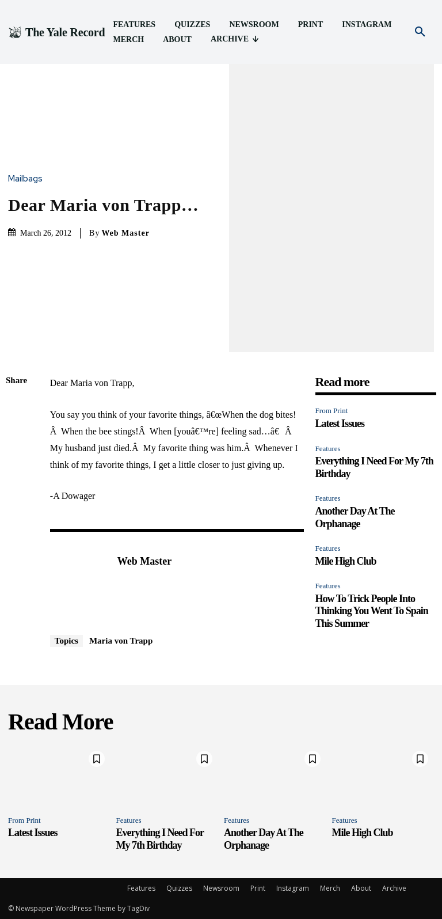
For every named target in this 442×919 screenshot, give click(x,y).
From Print (331, 410)
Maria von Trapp (121, 640)
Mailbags (28, 179)
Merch (330, 888)
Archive (394, 888)
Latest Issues (340, 423)
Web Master (125, 233)
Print (257, 888)
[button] (420, 32)
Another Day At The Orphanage (263, 839)
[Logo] (56, 32)
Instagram (292, 888)
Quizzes (179, 888)
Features (328, 448)
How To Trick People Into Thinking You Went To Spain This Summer (371, 611)
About (361, 888)
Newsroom (221, 888)
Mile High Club (345, 561)
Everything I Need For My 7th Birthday (160, 839)
